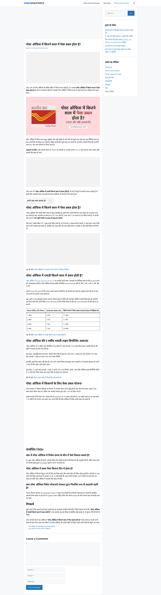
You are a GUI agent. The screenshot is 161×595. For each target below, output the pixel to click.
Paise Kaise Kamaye (91, 3)
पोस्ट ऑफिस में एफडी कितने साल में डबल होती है (49, 335)
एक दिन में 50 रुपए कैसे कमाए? (115, 46)
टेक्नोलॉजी (108, 81)
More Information (121, 3)
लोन (106, 88)
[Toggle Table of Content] (49, 201)
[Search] (131, 13)
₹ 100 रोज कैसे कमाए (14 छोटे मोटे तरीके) (119, 36)
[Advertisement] (63, 22)
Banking (107, 3)
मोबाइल (107, 84)
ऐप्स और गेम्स (109, 77)
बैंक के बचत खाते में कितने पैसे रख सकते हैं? (48, 377)
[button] (134, 3)
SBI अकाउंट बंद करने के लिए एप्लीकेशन (39, 529)
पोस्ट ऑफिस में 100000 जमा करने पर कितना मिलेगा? (51, 269)
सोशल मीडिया (109, 91)
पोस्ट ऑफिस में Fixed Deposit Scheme (40, 281)
